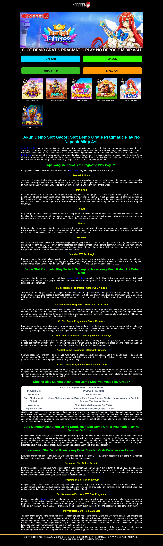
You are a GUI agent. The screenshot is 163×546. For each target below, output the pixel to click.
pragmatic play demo (76, 278)
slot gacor (44, 499)
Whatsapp (51, 70)
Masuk (112, 58)
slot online (73, 170)
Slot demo (26, 155)
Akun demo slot (28, 148)
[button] (24, 32)
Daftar (51, 58)
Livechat (112, 70)
